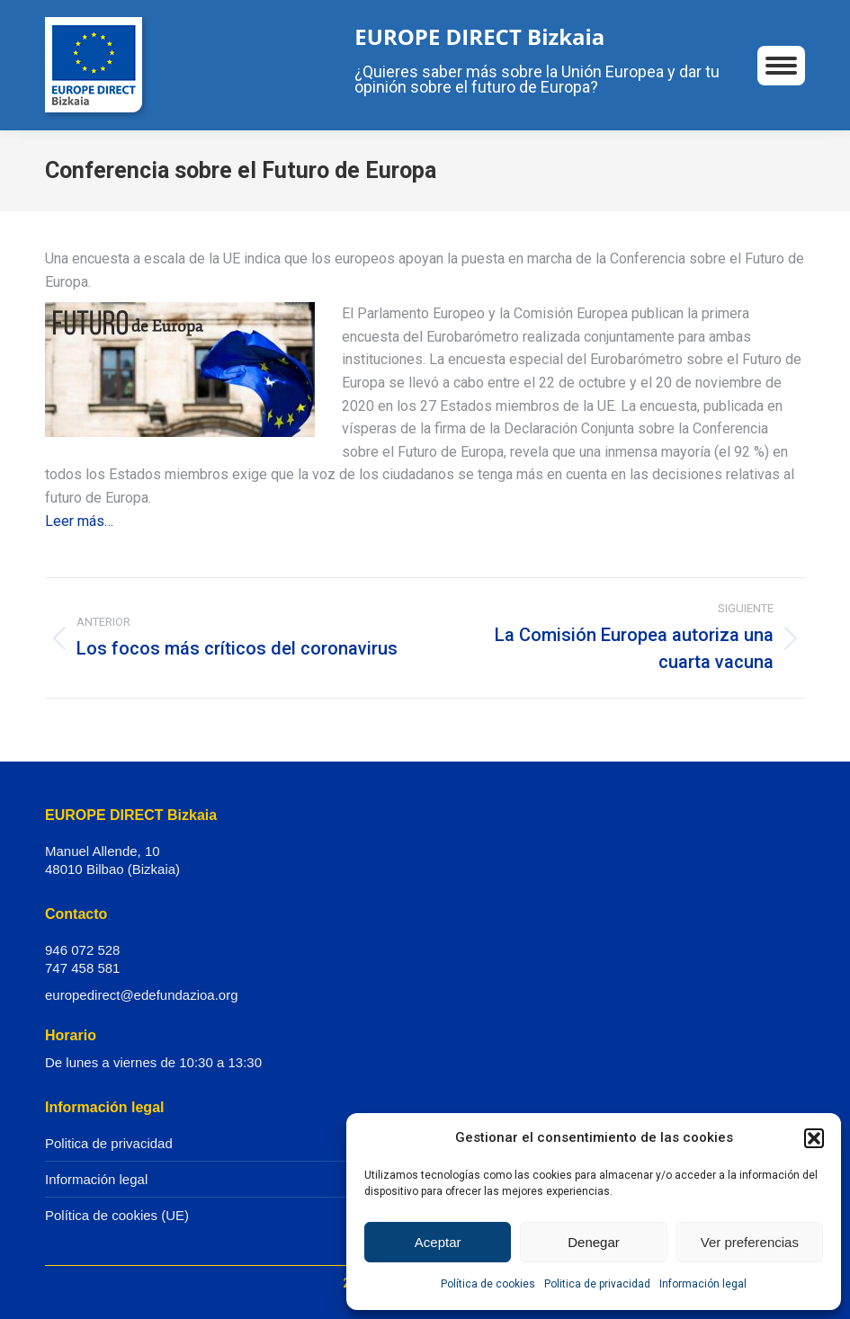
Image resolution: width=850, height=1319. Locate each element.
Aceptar (438, 1242)
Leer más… (79, 521)
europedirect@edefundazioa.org (141, 995)
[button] (814, 1138)
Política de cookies (488, 1284)
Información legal (703, 1284)
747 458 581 (82, 968)
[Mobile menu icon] (781, 65)
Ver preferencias (750, 1242)
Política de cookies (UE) (117, 1215)
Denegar (594, 1242)
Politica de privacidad (597, 1284)
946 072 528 (82, 950)
